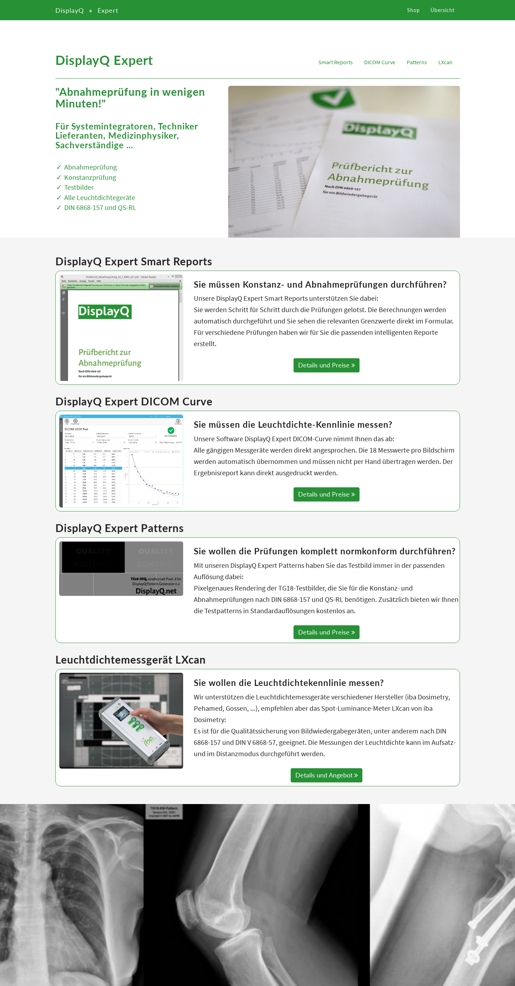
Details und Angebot (326, 775)
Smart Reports (335, 62)
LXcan (445, 62)
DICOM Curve (379, 62)
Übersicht (443, 16)
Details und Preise (326, 365)
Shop (413, 16)
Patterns (417, 62)
